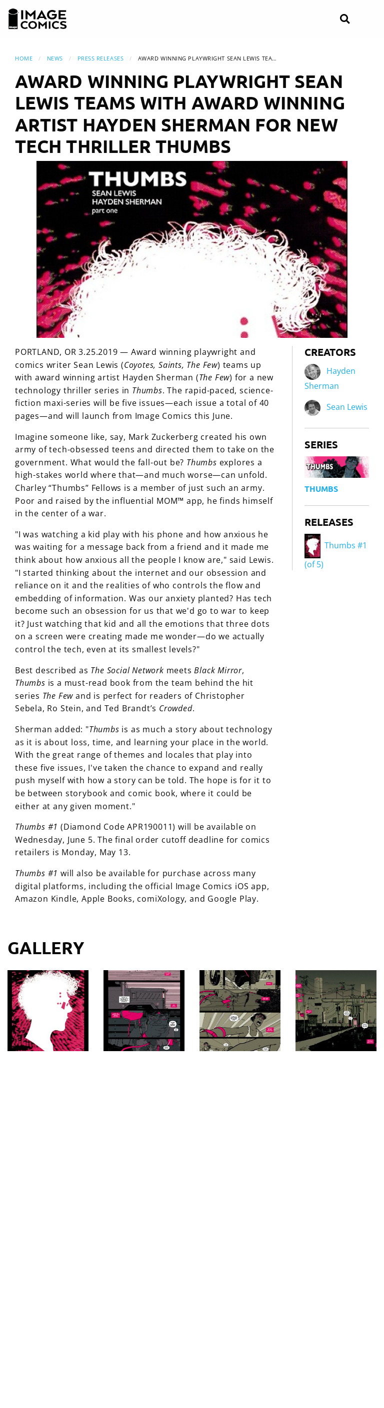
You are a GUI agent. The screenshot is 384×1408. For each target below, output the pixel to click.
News (55, 58)
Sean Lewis (347, 406)
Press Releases (101, 58)
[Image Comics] (38, 19)
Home (23, 58)
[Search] (345, 19)
